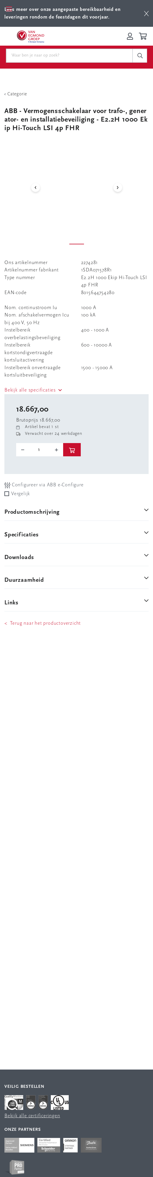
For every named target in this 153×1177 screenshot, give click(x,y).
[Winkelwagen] (144, 36)
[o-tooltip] (39, 450)
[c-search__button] (139, 56)
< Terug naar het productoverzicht (42, 623)
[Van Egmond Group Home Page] (30, 36)
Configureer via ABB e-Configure (44, 485)
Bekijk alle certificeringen (32, 1115)
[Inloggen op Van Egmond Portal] (130, 36)
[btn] (146, 13)
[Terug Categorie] (76, 94)
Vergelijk (20, 493)
